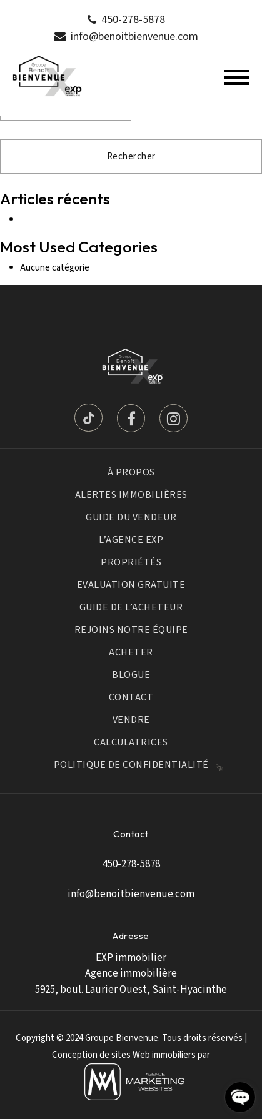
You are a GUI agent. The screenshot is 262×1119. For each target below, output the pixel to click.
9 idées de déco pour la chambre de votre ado (108, 219)
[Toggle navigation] (236, 77)
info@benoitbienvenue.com (134, 36)
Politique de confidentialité (131, 765)
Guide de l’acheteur (131, 607)
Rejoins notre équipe (131, 630)
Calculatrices (131, 742)
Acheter (131, 652)
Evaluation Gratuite (131, 585)
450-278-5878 (133, 19)
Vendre (131, 720)
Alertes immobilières (131, 495)
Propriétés (131, 562)
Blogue (131, 675)
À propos (131, 472)
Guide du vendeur (131, 517)
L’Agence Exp (131, 540)
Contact (131, 697)
